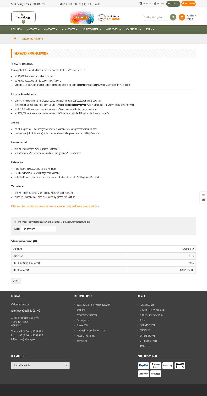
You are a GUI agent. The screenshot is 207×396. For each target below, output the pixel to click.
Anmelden (175, 3)
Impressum (81, 340)
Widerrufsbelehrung (85, 335)
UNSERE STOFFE (147, 335)
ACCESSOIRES (133, 29)
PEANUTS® (16, 29)
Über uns (80, 310)
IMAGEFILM (145, 346)
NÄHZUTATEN (113, 29)
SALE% (150, 29)
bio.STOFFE (33, 29)
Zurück (16, 280)
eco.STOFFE (50, 29)
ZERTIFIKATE (146, 330)
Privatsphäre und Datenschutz (90, 330)
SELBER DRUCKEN (148, 340)
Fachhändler (190, 3)
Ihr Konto (160, 3)
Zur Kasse (147, 3)
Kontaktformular (20, 304)
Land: (17, 229)
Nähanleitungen (147, 304)
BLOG (142, 320)
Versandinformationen (86, 315)
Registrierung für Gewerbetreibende (93, 304)
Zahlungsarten (83, 320)
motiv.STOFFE (69, 29)
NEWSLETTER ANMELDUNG (152, 310)
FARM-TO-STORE (147, 325)
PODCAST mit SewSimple (151, 315)
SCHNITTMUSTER (91, 29)
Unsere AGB (82, 325)
